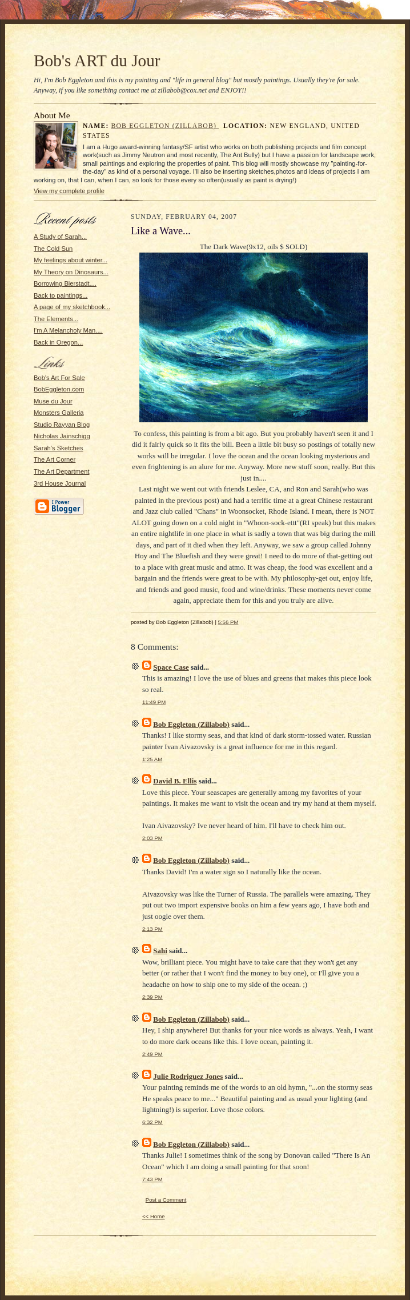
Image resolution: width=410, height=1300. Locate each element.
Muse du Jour (53, 401)
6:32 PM (152, 1122)
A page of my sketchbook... (72, 306)
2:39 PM (152, 997)
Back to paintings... (60, 295)
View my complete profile (69, 190)
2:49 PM (152, 1054)
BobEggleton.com (59, 389)
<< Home (153, 1216)
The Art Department (62, 471)
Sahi (160, 950)
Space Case (170, 667)
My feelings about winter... (70, 260)
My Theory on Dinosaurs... (71, 272)
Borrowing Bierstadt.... (65, 283)
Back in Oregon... (58, 342)
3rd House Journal (60, 483)
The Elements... (56, 318)
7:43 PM (152, 1179)
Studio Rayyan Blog (62, 424)
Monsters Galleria (59, 412)
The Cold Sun (53, 248)
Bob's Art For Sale (59, 377)
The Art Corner (54, 459)
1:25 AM (152, 759)
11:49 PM (154, 702)
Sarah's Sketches (58, 448)
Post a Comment (166, 1200)
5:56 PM (228, 622)
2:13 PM (152, 929)
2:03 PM (152, 838)
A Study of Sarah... (60, 236)
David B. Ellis (174, 781)
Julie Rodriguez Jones (188, 1076)
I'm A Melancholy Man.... (68, 330)
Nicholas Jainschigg (62, 436)
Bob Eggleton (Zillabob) (165, 126)
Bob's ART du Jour (97, 60)
